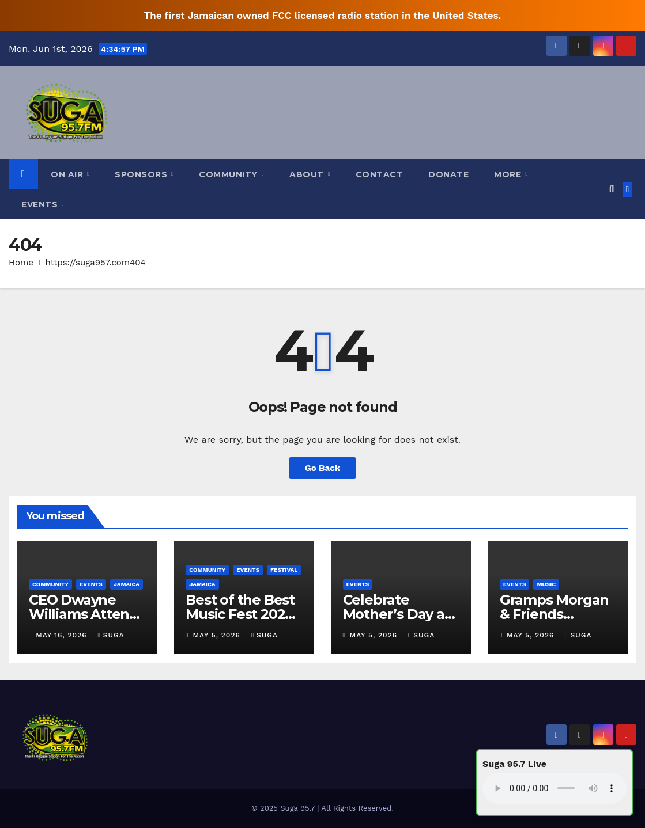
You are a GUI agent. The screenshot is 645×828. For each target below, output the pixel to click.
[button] (611, 189)
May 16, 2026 (62, 635)
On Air (68, 174)
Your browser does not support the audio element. (554, 788)
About (307, 174)
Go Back (323, 468)
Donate (448, 174)
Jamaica (126, 584)
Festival (283, 570)
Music (546, 584)
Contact (379, 174)
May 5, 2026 (218, 635)
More (509, 174)
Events (41, 204)
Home (21, 262)
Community (229, 174)
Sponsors (142, 174)
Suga (110, 635)
